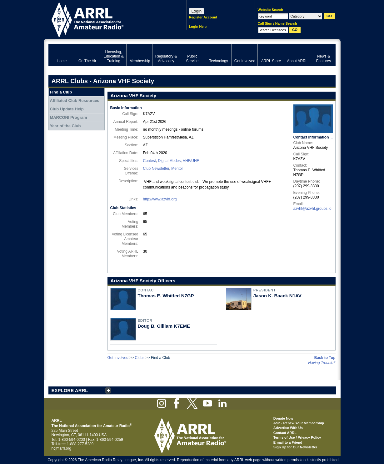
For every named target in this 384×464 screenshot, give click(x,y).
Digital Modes (169, 161)
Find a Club (61, 92)
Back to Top (325, 358)
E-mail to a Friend (287, 442)
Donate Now (283, 418)
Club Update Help (66, 109)
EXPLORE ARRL (70, 390)
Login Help (198, 26)
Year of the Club (65, 126)
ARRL (109, 19)
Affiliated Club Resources (74, 100)
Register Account (203, 17)
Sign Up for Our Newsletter (295, 447)
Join (277, 423)
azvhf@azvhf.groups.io (312, 208)
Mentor (177, 168)
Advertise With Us (288, 428)
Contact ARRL (285, 433)
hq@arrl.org (62, 448)
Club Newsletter (156, 168)
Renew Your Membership (303, 423)
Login (197, 11)
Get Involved (117, 358)
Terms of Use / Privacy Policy (297, 437)
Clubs (140, 358)
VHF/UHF (191, 161)
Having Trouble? (321, 363)
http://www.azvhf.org (160, 199)
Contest (149, 161)
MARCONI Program (68, 117)
